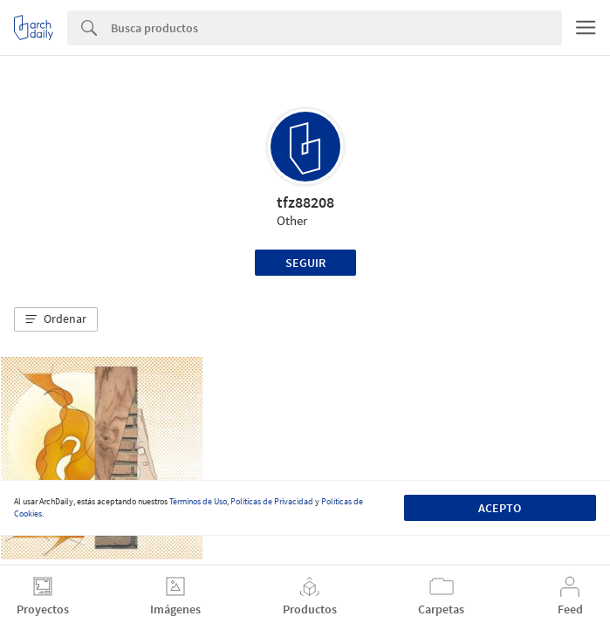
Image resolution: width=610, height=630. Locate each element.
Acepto (499, 508)
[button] (56, 319)
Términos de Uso (198, 501)
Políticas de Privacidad (271, 501)
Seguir (305, 262)
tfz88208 (305, 202)
